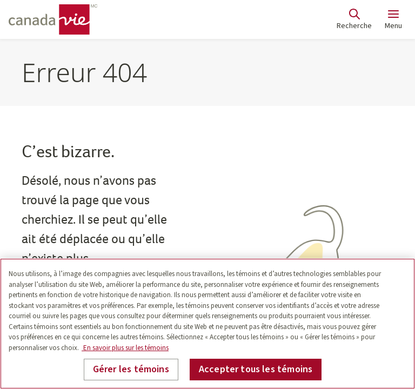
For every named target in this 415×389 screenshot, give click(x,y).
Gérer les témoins (131, 369)
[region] (207, 323)
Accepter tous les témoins (256, 369)
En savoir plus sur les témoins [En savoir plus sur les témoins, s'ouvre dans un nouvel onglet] (125, 348)
